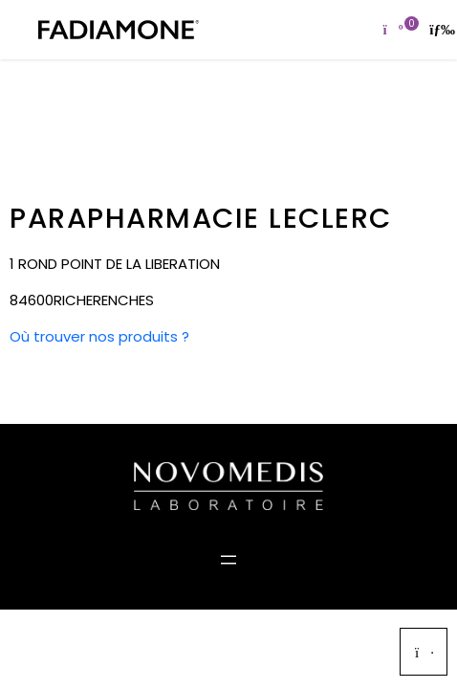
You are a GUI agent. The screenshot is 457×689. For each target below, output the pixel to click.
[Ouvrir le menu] (228, 559)
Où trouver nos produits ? (99, 336)
